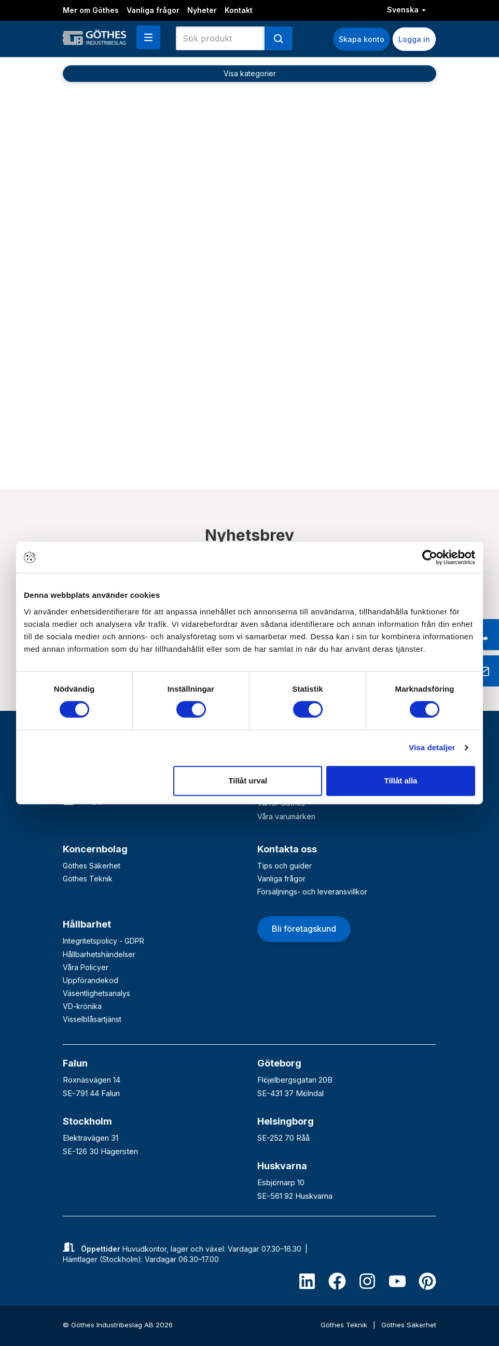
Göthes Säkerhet (91, 865)
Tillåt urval (247, 780)
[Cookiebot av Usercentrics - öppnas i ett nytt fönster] (429, 557)
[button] (148, 37)
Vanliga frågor (153, 10)
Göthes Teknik (88, 878)
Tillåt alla (400, 780)
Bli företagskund (304, 928)
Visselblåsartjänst (92, 1019)
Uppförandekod (90, 980)
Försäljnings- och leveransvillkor (312, 891)
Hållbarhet (87, 924)
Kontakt (239, 10)
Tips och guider (284, 865)
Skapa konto (361, 39)
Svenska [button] (406, 9)
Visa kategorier (250, 73)
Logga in (414, 39)
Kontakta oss (287, 849)
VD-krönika (82, 1006)
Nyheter (202, 10)
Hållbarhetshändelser (99, 954)
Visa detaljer (432, 747)
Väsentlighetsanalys (96, 993)
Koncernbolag (95, 849)
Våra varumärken (286, 816)
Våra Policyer (85, 967)
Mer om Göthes (91, 10)
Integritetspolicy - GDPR (103, 940)
